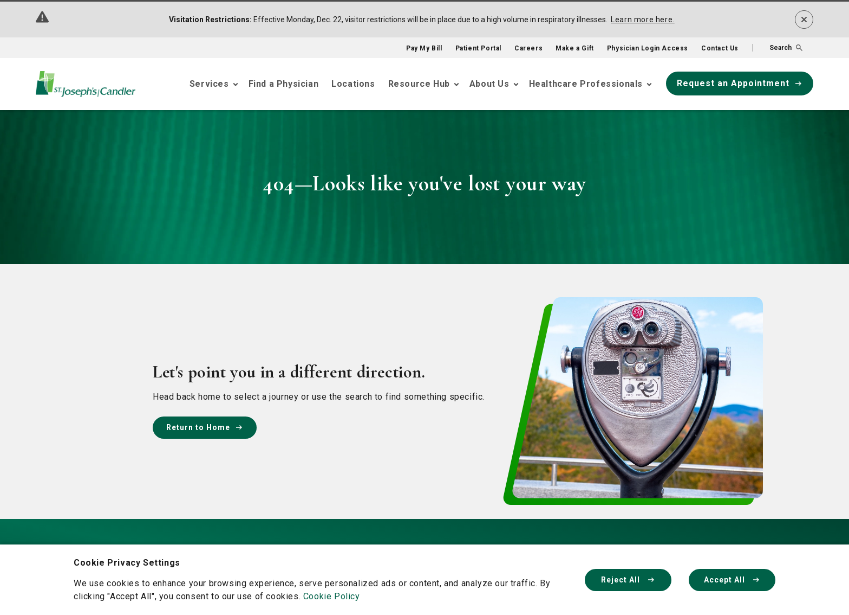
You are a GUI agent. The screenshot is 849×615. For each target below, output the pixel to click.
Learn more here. (643, 19)
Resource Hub (419, 84)
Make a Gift (575, 48)
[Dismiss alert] (804, 19)
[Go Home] (85, 84)
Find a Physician (284, 84)
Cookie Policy (331, 596)
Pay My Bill (424, 48)
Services (209, 84)
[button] (777, 48)
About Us (489, 84)
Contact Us (720, 48)
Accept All (732, 579)
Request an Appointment (739, 83)
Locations (353, 84)
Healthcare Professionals (586, 84)
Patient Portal (478, 48)
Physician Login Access (647, 48)
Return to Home (204, 427)
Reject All (628, 579)
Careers (528, 48)
